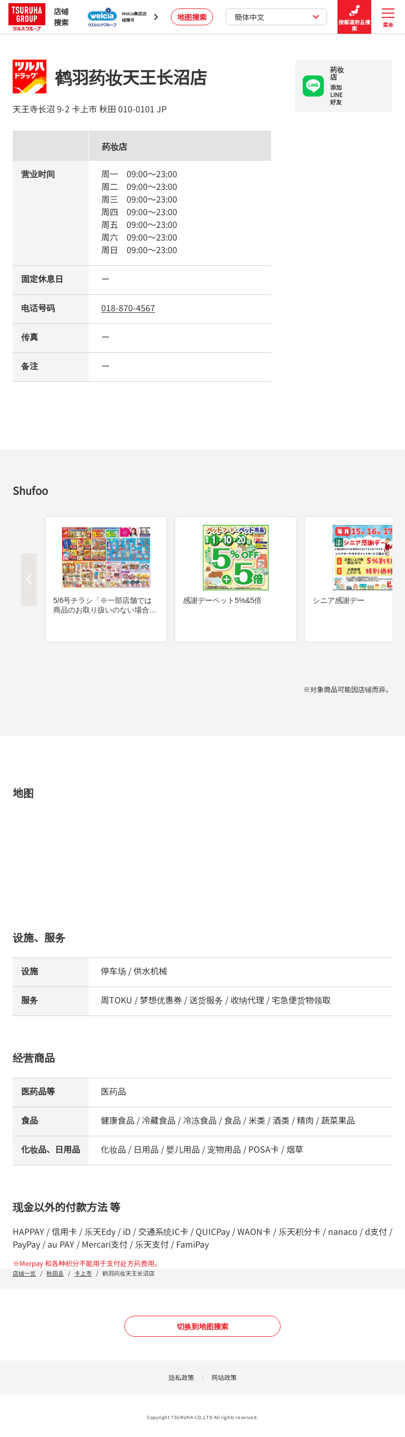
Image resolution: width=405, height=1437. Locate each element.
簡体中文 (277, 17)
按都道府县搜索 (354, 17)
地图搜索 (192, 17)
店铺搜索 (38, 16)
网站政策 (224, 1377)
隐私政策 (181, 1377)
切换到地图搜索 (202, 1326)
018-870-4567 (128, 307)
